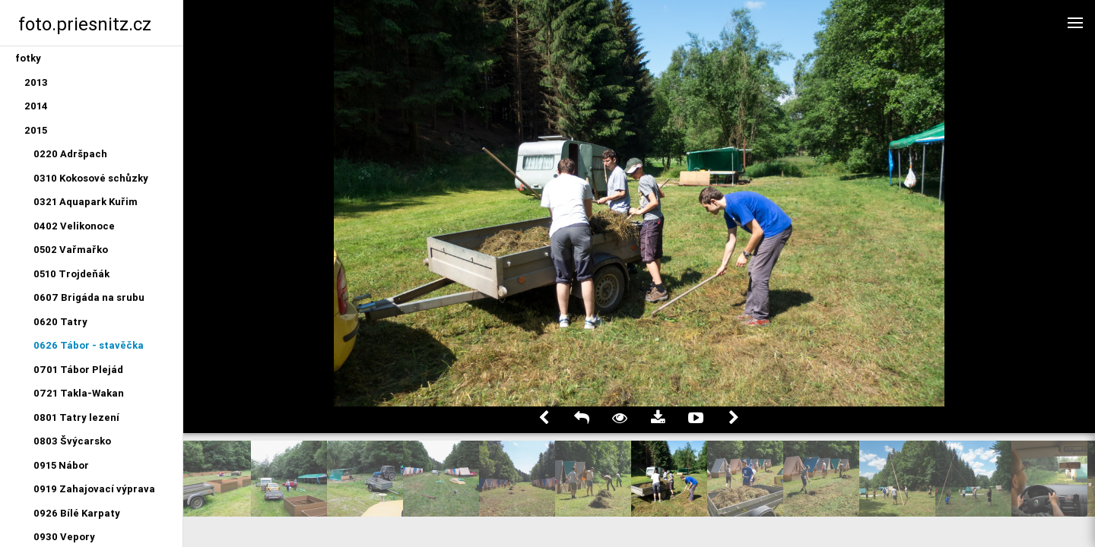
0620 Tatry (60, 321)
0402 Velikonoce (74, 226)
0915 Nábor (61, 465)
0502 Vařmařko (70, 249)
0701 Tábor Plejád (78, 369)
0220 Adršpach (70, 153)
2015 (35, 130)
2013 (36, 82)
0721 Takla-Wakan (78, 393)
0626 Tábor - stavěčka (88, 345)
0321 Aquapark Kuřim (85, 201)
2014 (36, 106)
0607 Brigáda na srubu (88, 297)
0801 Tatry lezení (76, 417)
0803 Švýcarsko (72, 441)
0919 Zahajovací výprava (94, 488)
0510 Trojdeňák (71, 273)
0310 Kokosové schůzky (90, 178)
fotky (28, 58)
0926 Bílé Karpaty (76, 513)
